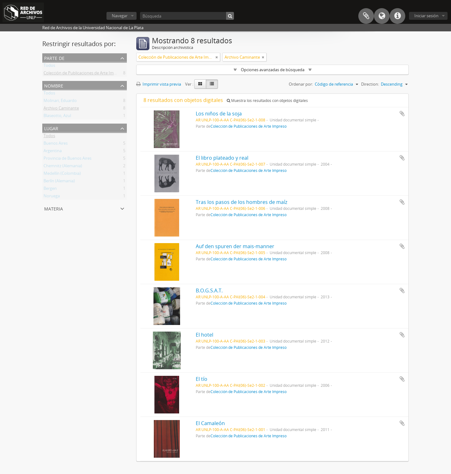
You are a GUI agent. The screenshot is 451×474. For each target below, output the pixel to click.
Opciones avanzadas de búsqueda (272, 69)
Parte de (54, 57)
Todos (49, 66)
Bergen (50, 189)
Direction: (370, 84)
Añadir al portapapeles (402, 113)
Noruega (52, 197)
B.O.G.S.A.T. (209, 290)
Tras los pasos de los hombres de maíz (241, 202)
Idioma (382, 16)
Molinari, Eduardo (60, 101)
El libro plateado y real (222, 157)
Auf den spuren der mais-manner (235, 246)
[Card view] (200, 84)
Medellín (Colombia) (62, 174)
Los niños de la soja (219, 113)
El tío (201, 378)
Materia (53, 208)
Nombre (53, 85)
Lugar (51, 128)
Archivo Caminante (61, 109)
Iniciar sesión (426, 16)
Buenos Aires (56, 144)
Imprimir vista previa (158, 84)
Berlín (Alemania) (59, 182)
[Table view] (212, 84)
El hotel (204, 334)
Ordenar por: (301, 84)
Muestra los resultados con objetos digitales (267, 100)
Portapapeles (366, 16)
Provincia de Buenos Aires (67, 159)
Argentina (53, 152)
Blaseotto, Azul (57, 117)
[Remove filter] (216, 57)
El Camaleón (210, 423)
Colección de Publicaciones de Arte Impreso (84, 74)
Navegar (119, 16)
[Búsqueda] (187, 16)
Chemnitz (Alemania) (63, 167)
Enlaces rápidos (397, 16)
